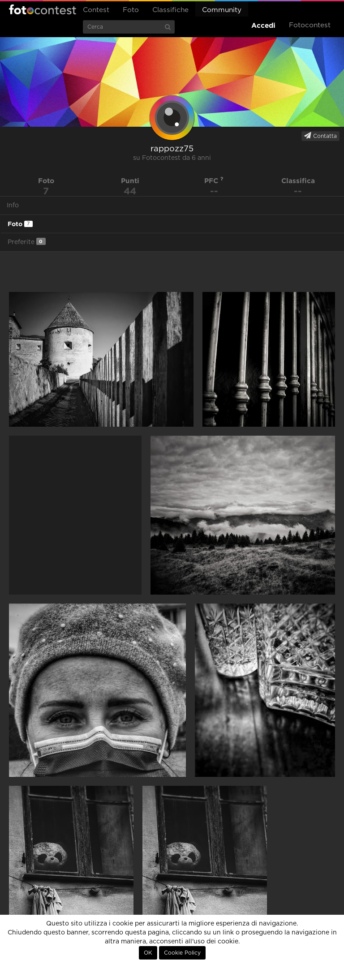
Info (13, 205)
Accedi (263, 25)
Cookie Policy (182, 952)
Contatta (320, 135)
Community (221, 10)
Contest (96, 10)
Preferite (27, 241)
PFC (214, 180)
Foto (131, 10)
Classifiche (170, 10)
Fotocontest (42, 9)
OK (148, 952)
